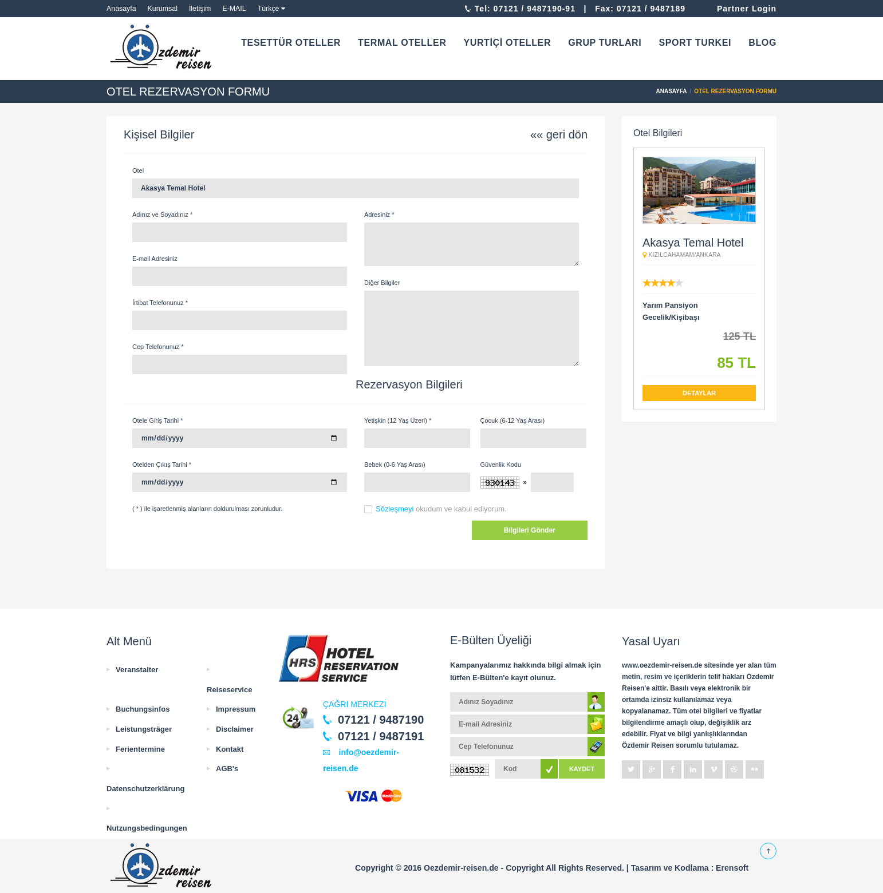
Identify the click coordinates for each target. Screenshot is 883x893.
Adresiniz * (379, 214)
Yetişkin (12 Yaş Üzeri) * (397, 420)
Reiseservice (229, 689)
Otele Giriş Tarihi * (157, 420)
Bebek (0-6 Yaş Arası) (394, 464)
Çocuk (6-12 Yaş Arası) (512, 420)
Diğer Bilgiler (382, 282)
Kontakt (229, 749)
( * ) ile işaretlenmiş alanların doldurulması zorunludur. (207, 508)
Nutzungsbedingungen (147, 828)
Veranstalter (137, 669)
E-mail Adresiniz (155, 258)
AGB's (227, 768)
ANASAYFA (671, 91)
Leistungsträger (144, 729)
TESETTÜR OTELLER (291, 42)
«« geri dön (559, 134)
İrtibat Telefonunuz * (160, 302)
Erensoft (732, 867)
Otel (138, 170)
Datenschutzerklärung (145, 788)
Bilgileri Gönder (529, 530)
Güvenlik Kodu (501, 464)
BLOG (762, 42)
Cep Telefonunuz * (158, 346)
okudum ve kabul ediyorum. (441, 509)
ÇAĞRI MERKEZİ (354, 704)
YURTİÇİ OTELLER (507, 42)
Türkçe (268, 9)
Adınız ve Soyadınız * (162, 214)
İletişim (200, 9)
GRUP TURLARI (604, 42)
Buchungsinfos (143, 709)
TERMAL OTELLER (402, 42)
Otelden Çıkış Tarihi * (161, 464)
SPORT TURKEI (695, 42)
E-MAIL (234, 9)
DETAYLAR (699, 393)
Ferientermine (140, 749)
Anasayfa (121, 9)
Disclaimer (235, 729)
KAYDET (581, 768)
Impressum (235, 709)
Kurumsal (163, 9)
